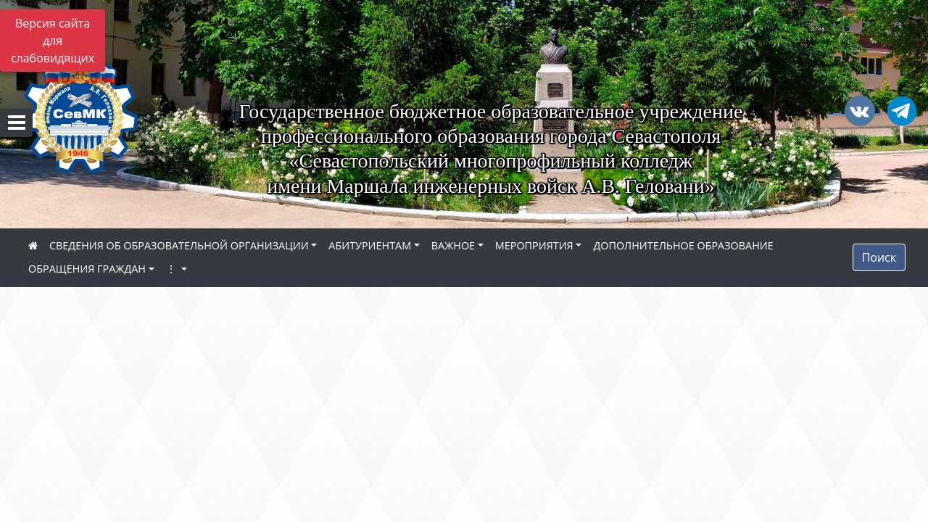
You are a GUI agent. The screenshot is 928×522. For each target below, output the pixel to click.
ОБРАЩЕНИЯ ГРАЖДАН (87, 269)
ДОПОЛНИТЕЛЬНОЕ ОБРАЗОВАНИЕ (683, 245)
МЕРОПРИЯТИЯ (534, 245)
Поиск (879, 257)
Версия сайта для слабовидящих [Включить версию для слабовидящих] (52, 40)
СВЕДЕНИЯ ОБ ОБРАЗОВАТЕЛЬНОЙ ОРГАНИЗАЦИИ (179, 245)
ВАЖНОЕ (453, 245)
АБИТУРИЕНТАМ (369, 245)
